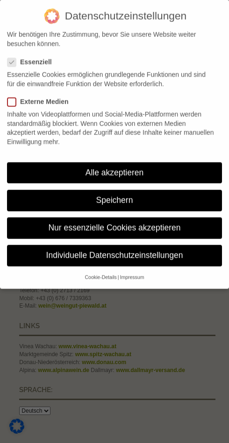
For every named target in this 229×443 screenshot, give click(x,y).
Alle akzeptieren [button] (115, 167)
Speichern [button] (114, 195)
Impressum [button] (132, 272)
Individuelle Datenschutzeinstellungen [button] (114, 250)
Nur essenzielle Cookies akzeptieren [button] (114, 223)
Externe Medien (41, 97)
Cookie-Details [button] (101, 272)
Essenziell (33, 57)
